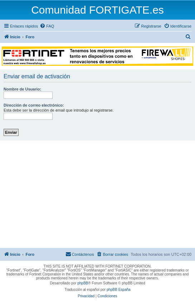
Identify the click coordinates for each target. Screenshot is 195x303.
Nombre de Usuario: (22, 89)
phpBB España (119, 290)
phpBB (82, 283)
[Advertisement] (97, 194)
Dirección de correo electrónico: (34, 105)
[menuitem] (47, 26)
